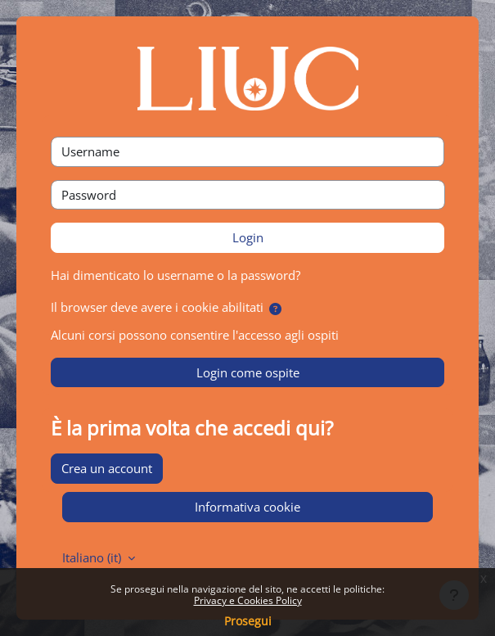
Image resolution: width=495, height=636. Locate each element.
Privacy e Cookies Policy (248, 600)
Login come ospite (247, 372)
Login (247, 237)
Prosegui (248, 621)
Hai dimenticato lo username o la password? (175, 275)
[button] (275, 309)
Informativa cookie (247, 506)
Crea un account (106, 468)
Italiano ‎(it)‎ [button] (93, 557)
